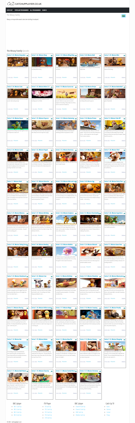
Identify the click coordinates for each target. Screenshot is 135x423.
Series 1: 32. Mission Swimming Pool (65, 119)
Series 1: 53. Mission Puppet (40, 150)
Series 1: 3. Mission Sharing (15, 308)
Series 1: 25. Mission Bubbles (64, 244)
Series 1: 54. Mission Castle (15, 150)
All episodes (16, 77)
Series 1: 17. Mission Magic (63, 308)
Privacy (108, 415)
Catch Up (9, 10)
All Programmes (35, 10)
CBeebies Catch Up (80, 415)
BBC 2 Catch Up (17, 409)
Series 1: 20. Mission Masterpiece (114, 276)
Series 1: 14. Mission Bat (14, 339)
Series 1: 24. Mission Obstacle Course (88, 245)
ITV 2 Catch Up (48, 409)
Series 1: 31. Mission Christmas (89, 371)
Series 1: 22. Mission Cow (39, 276)
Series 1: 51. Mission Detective (40, 181)
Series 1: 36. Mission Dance (15, 118)
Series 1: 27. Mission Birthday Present (40, 214)
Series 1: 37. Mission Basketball (113, 87)
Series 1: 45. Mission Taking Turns (17, 244)
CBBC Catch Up (79, 412)
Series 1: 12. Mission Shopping (113, 339)
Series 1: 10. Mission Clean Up (40, 371)
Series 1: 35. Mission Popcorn (40, 118)
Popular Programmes (22, 10)
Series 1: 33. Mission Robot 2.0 (40, 87)
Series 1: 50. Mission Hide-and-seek (66, 181)
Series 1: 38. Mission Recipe (88, 87)
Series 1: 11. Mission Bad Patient (16, 371)
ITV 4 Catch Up (48, 415)
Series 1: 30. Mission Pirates (88, 118)
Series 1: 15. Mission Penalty (112, 308)
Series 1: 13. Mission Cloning (88, 339)
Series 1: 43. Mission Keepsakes (16, 55)
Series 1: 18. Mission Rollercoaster (41, 308)
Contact (108, 412)
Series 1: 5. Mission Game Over (113, 244)
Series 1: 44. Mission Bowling (40, 244)
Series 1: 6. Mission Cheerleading (89, 213)
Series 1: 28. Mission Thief (111, 150)
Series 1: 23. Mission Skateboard (16, 276)
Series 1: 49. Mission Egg (87, 181)
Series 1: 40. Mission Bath (87, 55)
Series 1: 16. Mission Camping (88, 308)
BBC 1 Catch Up (17, 407)
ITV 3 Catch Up (48, 412)
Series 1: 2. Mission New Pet (64, 339)
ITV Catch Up (48, 407)
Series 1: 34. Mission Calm (14, 87)
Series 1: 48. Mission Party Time (113, 181)
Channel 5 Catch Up (80, 409)
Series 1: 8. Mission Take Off (112, 118)
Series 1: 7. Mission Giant (14, 181)
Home (108, 407)
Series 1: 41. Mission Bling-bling (65, 55)
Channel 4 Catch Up (80, 407)
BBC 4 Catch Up (17, 415)
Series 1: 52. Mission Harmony (64, 150)
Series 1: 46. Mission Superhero (113, 213)
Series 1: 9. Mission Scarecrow (64, 87)
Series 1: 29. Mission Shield (88, 150)
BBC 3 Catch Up (17, 412)
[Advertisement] (63, 34)
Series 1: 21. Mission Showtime (89, 276)
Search (44, 10)
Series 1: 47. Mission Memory (15, 213)
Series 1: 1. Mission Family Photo (65, 371)
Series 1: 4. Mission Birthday (64, 276)
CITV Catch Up (48, 418)
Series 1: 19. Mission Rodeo (39, 339)
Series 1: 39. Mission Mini (111, 55)
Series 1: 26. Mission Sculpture (65, 213)
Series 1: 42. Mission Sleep (39, 55)
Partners (109, 409)
